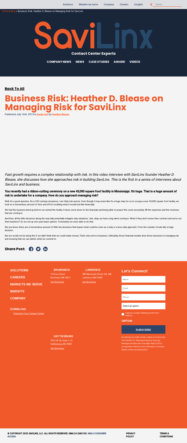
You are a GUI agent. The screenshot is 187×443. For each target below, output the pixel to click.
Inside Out (42, 114)
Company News (59, 62)
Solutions (68, 4)
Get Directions (60, 283)
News (80, 62)
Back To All (14, 88)
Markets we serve (88, 4)
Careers (124, 4)
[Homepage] (11, 4)
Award (119, 62)
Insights (138, 4)
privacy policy (142, 352)
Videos (134, 62)
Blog (13, 11)
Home (5, 11)
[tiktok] (174, 386)
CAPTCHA (127, 322)
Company (109, 4)
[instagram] (174, 362)
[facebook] (174, 337)
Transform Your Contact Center (28, 317)
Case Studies (99, 62)
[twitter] (174, 312)
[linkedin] (174, 287)
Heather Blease (60, 114)
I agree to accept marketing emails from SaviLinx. (142, 315)
